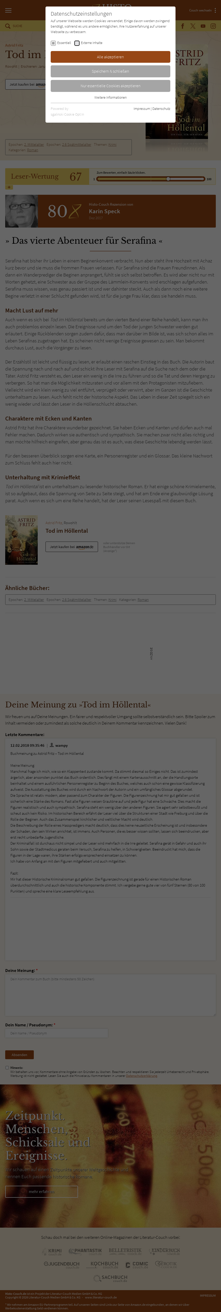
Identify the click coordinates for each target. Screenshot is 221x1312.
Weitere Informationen (110, 97)
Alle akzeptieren (110, 56)
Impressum (142, 108)
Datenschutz (161, 108)
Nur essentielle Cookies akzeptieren (111, 85)
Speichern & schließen (110, 71)
